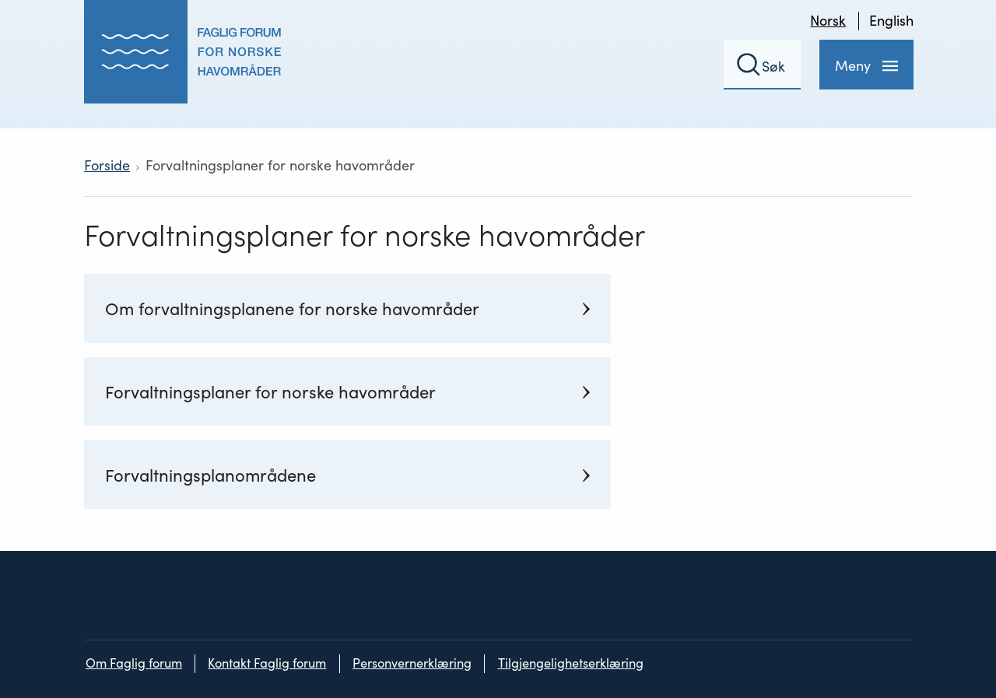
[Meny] (866, 64)
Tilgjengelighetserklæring (571, 663)
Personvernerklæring (412, 663)
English (891, 21)
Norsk (828, 21)
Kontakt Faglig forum (267, 663)
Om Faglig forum (134, 663)
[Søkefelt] (762, 64)
